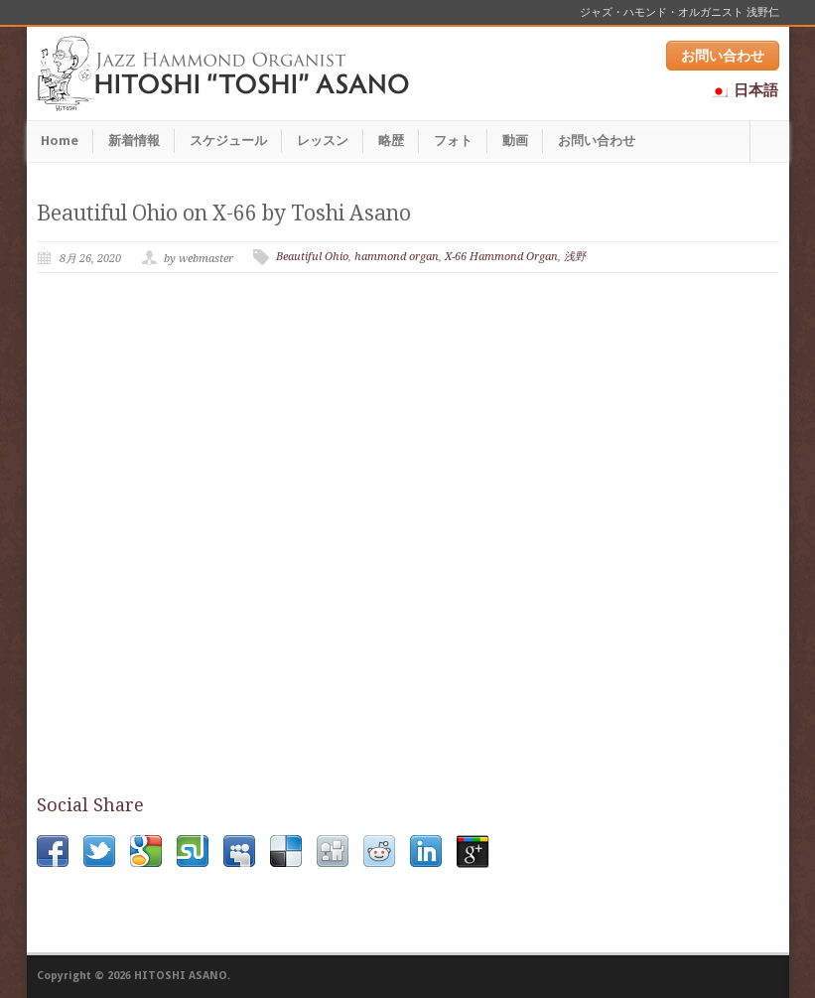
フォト (453, 140)
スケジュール (228, 140)
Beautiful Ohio (312, 256)
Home (59, 140)
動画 (515, 140)
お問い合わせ (722, 56)
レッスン (322, 140)
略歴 (391, 140)
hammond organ (396, 256)
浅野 (575, 256)
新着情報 (134, 140)
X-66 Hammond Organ (501, 256)
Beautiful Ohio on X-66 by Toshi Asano (224, 213)
